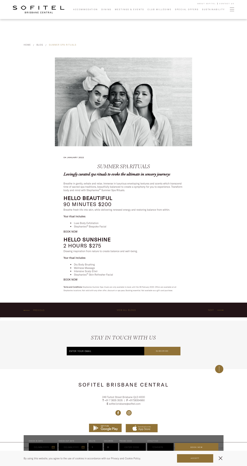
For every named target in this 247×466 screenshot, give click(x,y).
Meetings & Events (129, 9)
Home (27, 45)
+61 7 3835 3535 (113, 400)
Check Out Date (66, 441)
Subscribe (162, 351)
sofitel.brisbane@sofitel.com (124, 403)
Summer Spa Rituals (63, 45)
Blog (40, 45)
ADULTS (92, 441)
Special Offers (187, 9)
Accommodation (85, 9)
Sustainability (213, 9)
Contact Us (226, 3)
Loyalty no (152, 441)
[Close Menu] (220, 458)
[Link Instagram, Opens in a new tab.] (129, 413)
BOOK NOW (70, 231)
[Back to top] (219, 369)
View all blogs (126, 310)
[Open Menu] (232, 9)
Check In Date (36, 441)
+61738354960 (136, 400)
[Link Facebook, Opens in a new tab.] (118, 413)
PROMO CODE (125, 441)
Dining (106, 9)
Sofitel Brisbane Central (123, 384)
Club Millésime (160, 9)
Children (108, 441)
